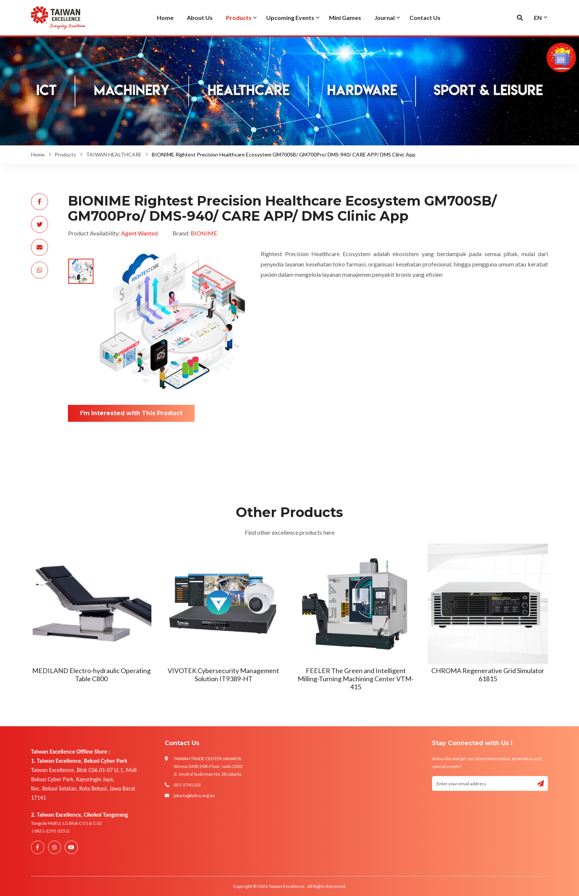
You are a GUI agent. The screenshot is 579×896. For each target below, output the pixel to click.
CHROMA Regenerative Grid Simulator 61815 (487, 674)
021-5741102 (187, 785)
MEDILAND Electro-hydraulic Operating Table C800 (91, 674)
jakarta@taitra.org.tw (194, 795)
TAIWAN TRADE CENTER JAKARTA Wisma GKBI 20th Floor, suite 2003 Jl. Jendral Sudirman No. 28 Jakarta (208, 766)
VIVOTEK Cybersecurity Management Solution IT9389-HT (223, 674)
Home (38, 154)
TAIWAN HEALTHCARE (114, 154)
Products (65, 154)
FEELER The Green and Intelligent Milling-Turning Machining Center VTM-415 (356, 678)
